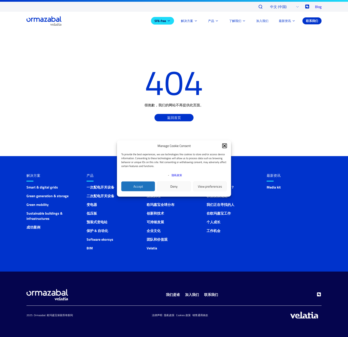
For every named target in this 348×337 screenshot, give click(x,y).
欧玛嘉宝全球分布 (160, 204)
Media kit (274, 187)
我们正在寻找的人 (220, 204)
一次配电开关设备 (100, 187)
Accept (138, 186)
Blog (318, 7)
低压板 (92, 213)
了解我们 (235, 20)
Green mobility (37, 204)
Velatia (152, 248)
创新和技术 (155, 213)
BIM (90, 248)
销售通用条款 (200, 315)
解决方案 (187, 20)
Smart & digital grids (42, 187)
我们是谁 (173, 294)
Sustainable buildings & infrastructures (44, 216)
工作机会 (213, 230)
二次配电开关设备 (100, 196)
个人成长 (213, 222)
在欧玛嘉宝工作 (219, 213)
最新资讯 (285, 20)
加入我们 (262, 20)
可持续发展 (155, 222)
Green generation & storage (47, 196)
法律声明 (157, 315)
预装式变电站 (97, 222)
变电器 (92, 204)
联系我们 (312, 20)
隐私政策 (177, 175)
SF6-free (160, 20)
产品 (211, 20)
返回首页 (174, 117)
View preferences (210, 186)
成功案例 (33, 227)
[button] (224, 146)
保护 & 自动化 (97, 230)
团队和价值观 (157, 239)
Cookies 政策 (183, 315)
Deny (173, 186)
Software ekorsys (100, 239)
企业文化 (154, 230)
